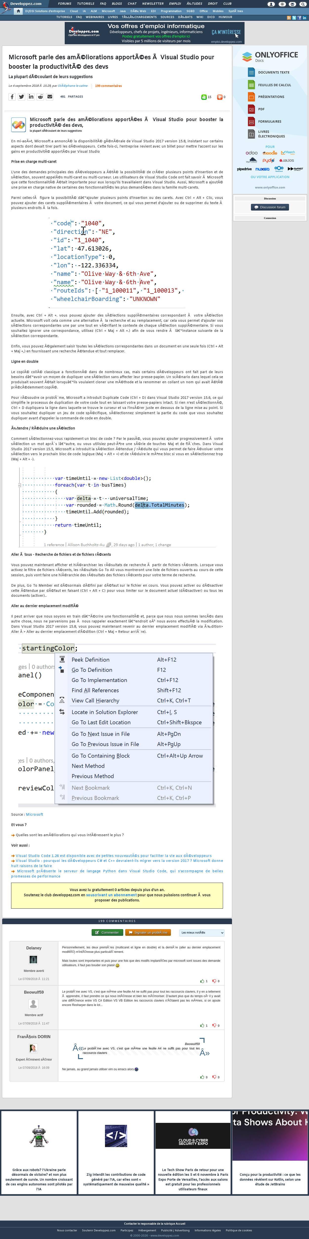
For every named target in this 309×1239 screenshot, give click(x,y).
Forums (65, 4)
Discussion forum (270, 207)
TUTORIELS (64, 17)
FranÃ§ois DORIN (33, 1046)
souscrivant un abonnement (111, 898)
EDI (153, 11)
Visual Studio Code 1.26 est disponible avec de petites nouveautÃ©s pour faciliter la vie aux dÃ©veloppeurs (114, 859)
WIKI (199, 17)
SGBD (190, 11)
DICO (211, 17)
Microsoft (108, 11)
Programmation (171, 11)
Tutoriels (86, 4)
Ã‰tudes (194, 4)
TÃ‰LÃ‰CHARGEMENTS (139, 17)
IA (84, 11)
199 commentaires (108, 89)
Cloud (74, 11)
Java (122, 11)
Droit (212, 4)
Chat (132, 4)
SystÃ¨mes (235, 11)
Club (227, 4)
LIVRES (113, 17)
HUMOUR (225, 17)
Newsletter (153, 4)
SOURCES (167, 17)
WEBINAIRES (95, 17)
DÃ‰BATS (185, 17)
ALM (94, 11)
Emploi (175, 4)
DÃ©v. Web (138, 11)
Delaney (33, 957)
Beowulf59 (34, 1002)
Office (204, 11)
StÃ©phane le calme (72, 89)
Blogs (116, 4)
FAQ (103, 4)
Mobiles (218, 11)
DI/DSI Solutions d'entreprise (45, 11)
